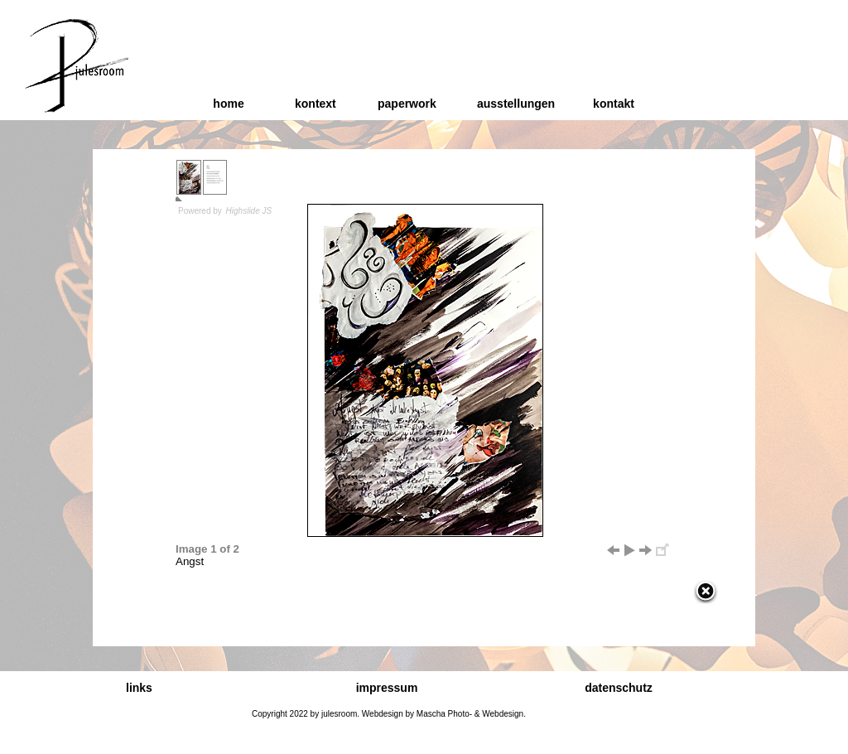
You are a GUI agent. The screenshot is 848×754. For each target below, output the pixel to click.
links (139, 687)
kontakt (613, 103)
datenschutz (619, 687)
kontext (315, 103)
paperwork (407, 103)
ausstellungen (516, 103)
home (228, 103)
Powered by (225, 211)
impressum (387, 687)
